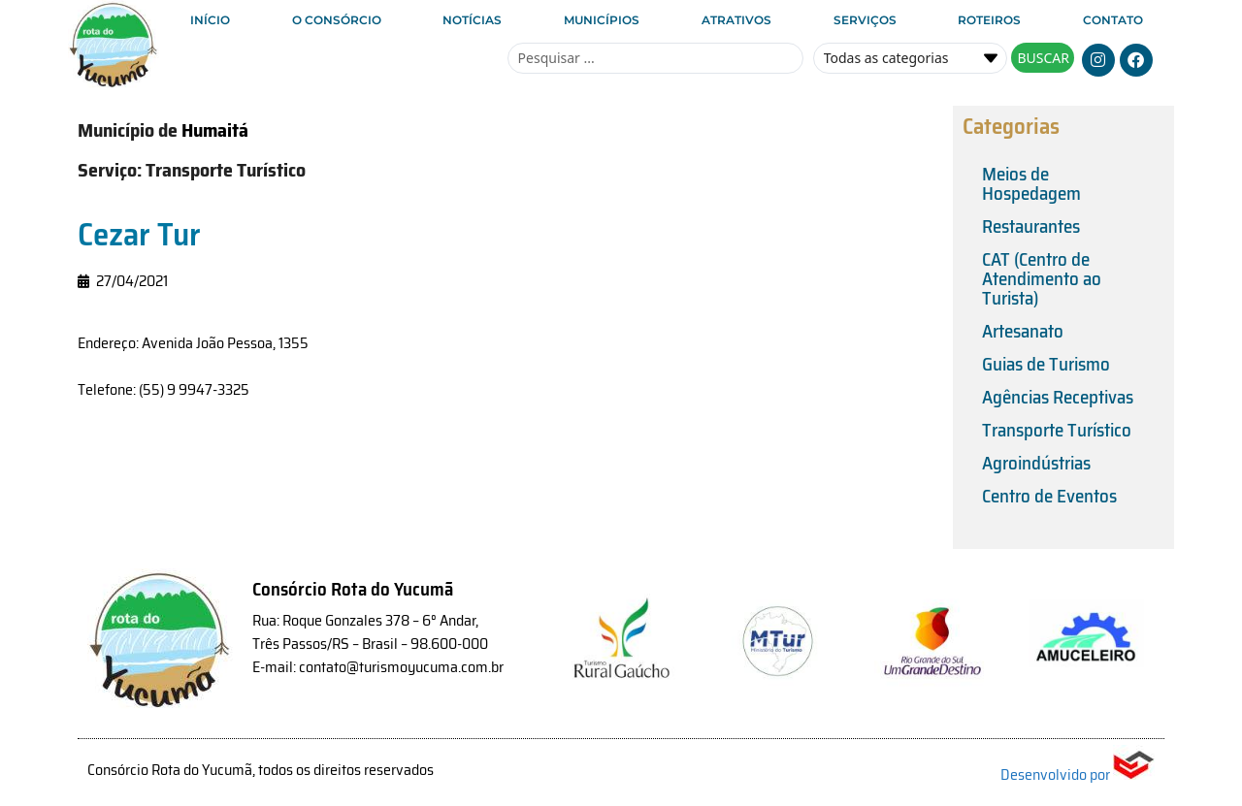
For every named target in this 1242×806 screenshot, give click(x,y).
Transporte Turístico (1056, 429)
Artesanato (1022, 330)
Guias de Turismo (1046, 363)
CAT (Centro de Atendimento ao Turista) (1041, 278)
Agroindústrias (1036, 462)
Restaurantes (1031, 226)
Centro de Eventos (1049, 495)
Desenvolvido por (1077, 774)
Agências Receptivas (1057, 396)
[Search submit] (1042, 58)
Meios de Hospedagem (1031, 183)
